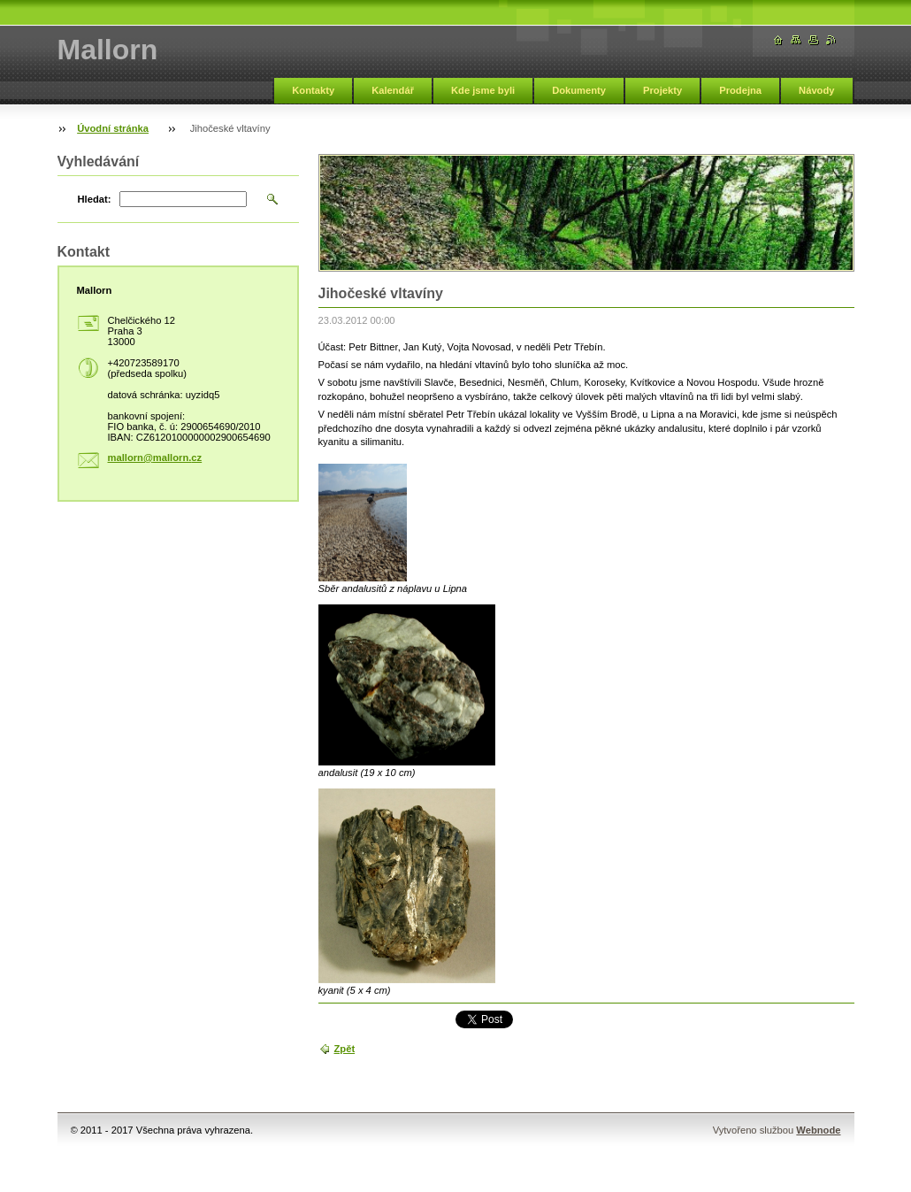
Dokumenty (579, 90)
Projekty (662, 90)
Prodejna (740, 90)
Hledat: (94, 199)
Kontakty (313, 90)
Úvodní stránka (113, 128)
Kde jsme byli (483, 90)
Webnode (818, 1130)
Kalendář (392, 90)
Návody (816, 90)
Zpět (345, 1048)
